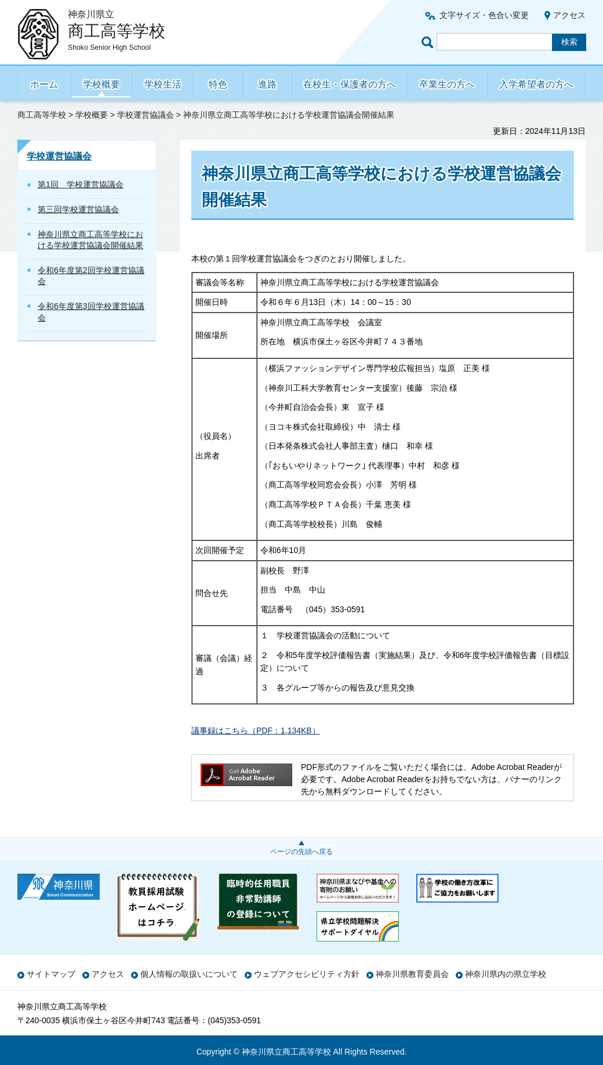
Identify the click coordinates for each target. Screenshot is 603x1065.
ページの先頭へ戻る (301, 852)
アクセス (569, 15)
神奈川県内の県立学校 (505, 974)
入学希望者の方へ (536, 84)
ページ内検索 (429, 42)
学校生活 (162, 84)
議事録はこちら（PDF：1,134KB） (255, 730)
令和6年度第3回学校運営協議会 (91, 311)
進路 (267, 84)
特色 (218, 84)
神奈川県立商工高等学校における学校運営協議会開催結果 (90, 240)
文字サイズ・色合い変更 (484, 15)
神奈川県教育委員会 (412, 974)
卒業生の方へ (447, 84)
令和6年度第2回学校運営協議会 (91, 276)
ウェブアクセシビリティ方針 (306, 974)
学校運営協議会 (145, 114)
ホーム (44, 84)
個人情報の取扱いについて (189, 974)
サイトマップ (51, 974)
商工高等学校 (41, 114)
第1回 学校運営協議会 (80, 184)
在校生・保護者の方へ (349, 84)
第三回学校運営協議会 (78, 209)
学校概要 (101, 84)
